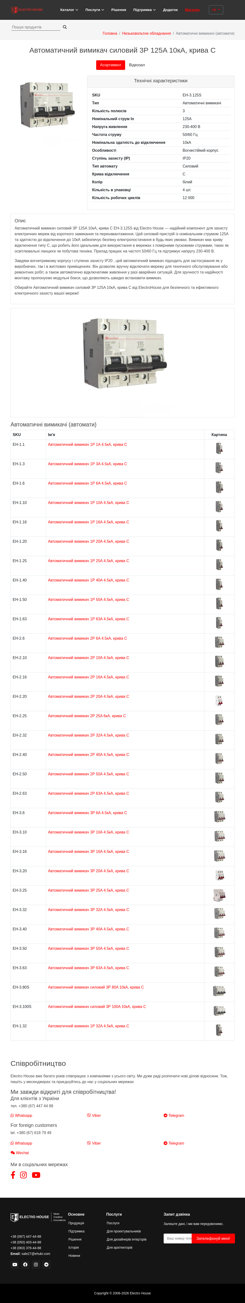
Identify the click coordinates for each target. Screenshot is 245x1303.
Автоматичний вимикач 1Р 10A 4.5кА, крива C (88, 503)
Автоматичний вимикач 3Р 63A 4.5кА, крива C (88, 968)
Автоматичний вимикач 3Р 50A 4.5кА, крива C (88, 948)
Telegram (174, 1115)
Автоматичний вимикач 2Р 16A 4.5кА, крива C (88, 677)
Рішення (118, 10)
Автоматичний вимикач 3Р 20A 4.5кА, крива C (88, 871)
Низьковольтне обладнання (146, 33)
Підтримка (76, 1231)
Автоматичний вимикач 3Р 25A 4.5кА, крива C (88, 890)
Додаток (170, 10)
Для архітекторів (119, 1247)
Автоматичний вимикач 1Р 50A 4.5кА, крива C (88, 600)
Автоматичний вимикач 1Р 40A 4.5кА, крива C (88, 580)
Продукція (76, 1223)
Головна (110, 33)
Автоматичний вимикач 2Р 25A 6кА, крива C (87, 716)
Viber (94, 1115)
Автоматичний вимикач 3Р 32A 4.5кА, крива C (88, 910)
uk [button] (214, 10)
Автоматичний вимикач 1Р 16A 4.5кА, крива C (88, 522)
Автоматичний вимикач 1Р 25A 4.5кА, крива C (88, 561)
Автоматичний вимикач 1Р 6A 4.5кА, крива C (87, 483)
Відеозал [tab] (137, 65)
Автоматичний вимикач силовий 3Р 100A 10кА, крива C (97, 1007)
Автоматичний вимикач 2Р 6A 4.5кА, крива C (87, 638)
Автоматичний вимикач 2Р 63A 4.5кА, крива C (88, 793)
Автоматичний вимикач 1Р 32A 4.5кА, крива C (88, 1026)
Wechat (20, 1153)
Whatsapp (21, 1115)
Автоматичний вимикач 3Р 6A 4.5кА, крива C (87, 813)
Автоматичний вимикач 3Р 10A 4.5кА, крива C (88, 832)
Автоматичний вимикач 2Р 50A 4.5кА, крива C (88, 774)
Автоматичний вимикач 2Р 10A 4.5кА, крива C (88, 658)
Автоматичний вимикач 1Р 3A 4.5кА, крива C (87, 464)
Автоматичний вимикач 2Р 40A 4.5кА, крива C (88, 755)
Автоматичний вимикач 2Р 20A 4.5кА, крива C (88, 696)
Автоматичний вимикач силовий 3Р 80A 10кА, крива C (96, 987)
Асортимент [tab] (110, 65)
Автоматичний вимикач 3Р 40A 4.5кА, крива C (88, 929)
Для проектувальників (124, 1231)
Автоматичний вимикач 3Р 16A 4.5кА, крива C (88, 852)
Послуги (113, 1223)
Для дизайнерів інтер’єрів (126, 1239)
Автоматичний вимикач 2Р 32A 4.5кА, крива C (88, 735)
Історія (73, 1247)
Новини (74, 1255)
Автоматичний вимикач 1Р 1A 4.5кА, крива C (87, 444)
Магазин (192, 10)
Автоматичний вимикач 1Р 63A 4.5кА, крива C (88, 619)
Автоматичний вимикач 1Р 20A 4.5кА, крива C (88, 541)
